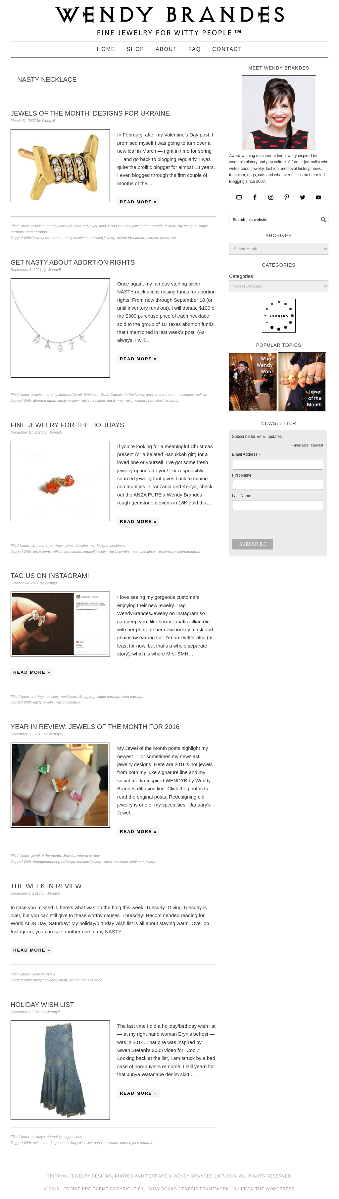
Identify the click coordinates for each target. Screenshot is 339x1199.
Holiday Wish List (42, 1004)
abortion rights (44, 400)
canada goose (53, 1143)
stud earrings (36, 232)
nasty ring (115, 400)
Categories (241, 276)
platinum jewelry (143, 861)
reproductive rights (163, 400)
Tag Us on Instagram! (50, 575)
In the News (134, 394)
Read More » (138, 201)
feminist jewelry (89, 861)
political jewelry (103, 238)
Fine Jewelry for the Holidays (67, 425)
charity (52, 226)
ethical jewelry (95, 551)
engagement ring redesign (54, 861)
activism (38, 226)
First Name (242, 475)
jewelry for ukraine (47, 238)
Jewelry (170, 226)
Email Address (246, 455)
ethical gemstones (67, 551)
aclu (36, 1143)
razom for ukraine (131, 238)
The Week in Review (46, 886)
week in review (43, 974)
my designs (187, 226)
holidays (38, 1137)
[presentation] (282, 526)
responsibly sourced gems (179, 551)
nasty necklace (77, 238)
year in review (88, 856)
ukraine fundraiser (161, 238)
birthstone (39, 545)
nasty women (135, 400)
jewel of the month (147, 226)
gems (69, 545)
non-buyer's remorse (136, 1143)
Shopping (87, 697)
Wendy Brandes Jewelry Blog (169, 17)
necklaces (185, 394)
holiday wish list (79, 1143)
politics (201, 394)
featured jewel (85, 226)
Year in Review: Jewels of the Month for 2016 (95, 726)
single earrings (108, 697)
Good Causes (119, 226)
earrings (66, 226)
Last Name (241, 496)
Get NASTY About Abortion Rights (73, 262)
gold (102, 226)
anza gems (42, 551)
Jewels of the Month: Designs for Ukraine (90, 113)
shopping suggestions (64, 1137)
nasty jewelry (68, 400)
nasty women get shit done (80, 980)
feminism (91, 394)
